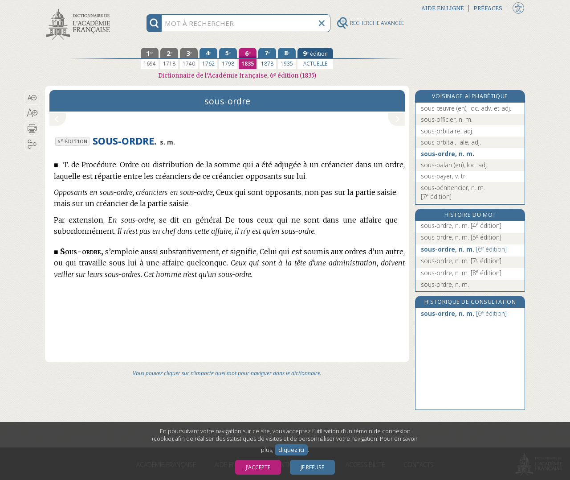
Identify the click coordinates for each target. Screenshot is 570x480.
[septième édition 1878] (267, 58)
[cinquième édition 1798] (228, 58)
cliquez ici (291, 450)
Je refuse (312, 467)
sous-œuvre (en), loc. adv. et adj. (466, 108)
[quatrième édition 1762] (208, 58)
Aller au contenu (79, 7)
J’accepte (258, 467)
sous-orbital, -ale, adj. (451, 142)
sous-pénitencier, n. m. (453, 192)
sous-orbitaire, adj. (447, 131)
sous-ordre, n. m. (447, 153)
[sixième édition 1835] (247, 58)
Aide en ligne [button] (442, 8)
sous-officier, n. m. (446, 119)
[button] (32, 98)
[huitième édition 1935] (287, 58)
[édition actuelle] (315, 58)
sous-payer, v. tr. (444, 176)
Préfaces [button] (487, 8)
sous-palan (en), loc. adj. (454, 165)
